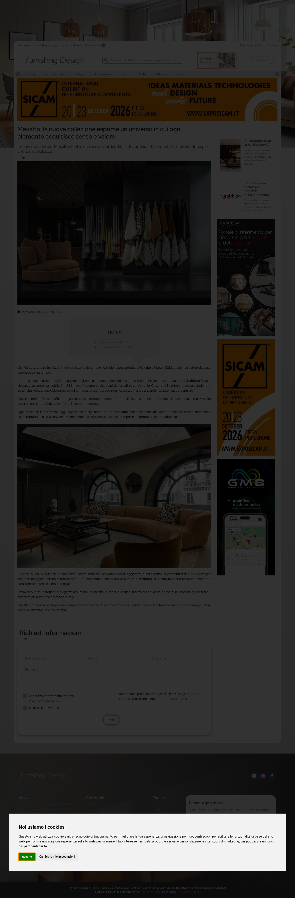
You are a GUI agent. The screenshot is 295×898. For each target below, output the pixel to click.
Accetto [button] (27, 856)
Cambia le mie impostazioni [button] (57, 856)
